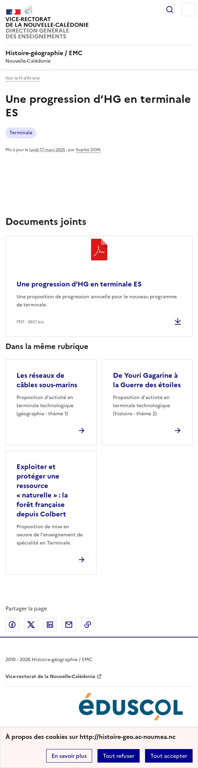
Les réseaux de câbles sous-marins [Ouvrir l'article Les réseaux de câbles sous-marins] (47, 380)
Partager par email (69, 624)
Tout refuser (118, 756)
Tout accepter (168, 756)
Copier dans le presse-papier (87, 624)
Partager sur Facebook (12, 624)
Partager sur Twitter (31, 624)
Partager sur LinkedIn (50, 624)
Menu (188, 9)
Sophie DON (88, 150)
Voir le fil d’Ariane (22, 78)
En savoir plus (69, 756)
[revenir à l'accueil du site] (99, 53)
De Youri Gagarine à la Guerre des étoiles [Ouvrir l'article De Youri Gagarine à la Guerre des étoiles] (147, 380)
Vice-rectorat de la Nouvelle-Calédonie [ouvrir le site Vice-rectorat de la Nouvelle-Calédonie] (50, 676)
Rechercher (169, 9)
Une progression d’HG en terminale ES (79, 284)
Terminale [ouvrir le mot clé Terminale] (20, 132)
